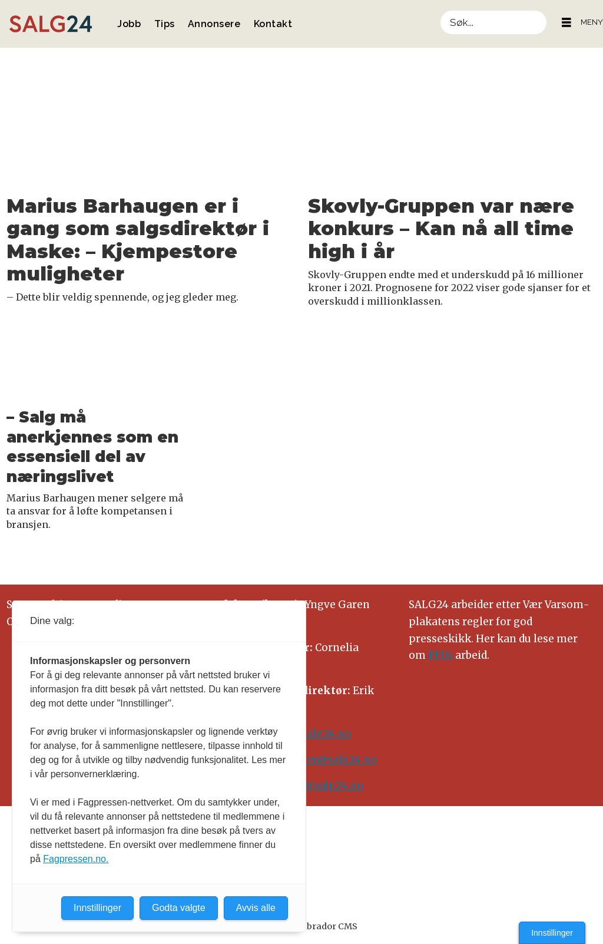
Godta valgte (179, 908)
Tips (164, 23)
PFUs (440, 655)
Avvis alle (256, 908)
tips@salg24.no (311, 733)
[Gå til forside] (50, 23)
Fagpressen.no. (75, 859)
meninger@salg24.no (322, 759)
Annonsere (214, 23)
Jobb (129, 23)
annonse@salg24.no (311, 785)
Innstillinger (552, 933)
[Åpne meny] (566, 22)
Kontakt (273, 23)
